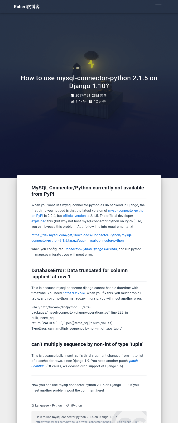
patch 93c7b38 (74, 293)
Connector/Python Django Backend (90, 249)
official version (74, 216)
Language (42, 405)
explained (38, 221)
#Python (76, 405)
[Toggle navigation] (158, 7)
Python (57, 405)
